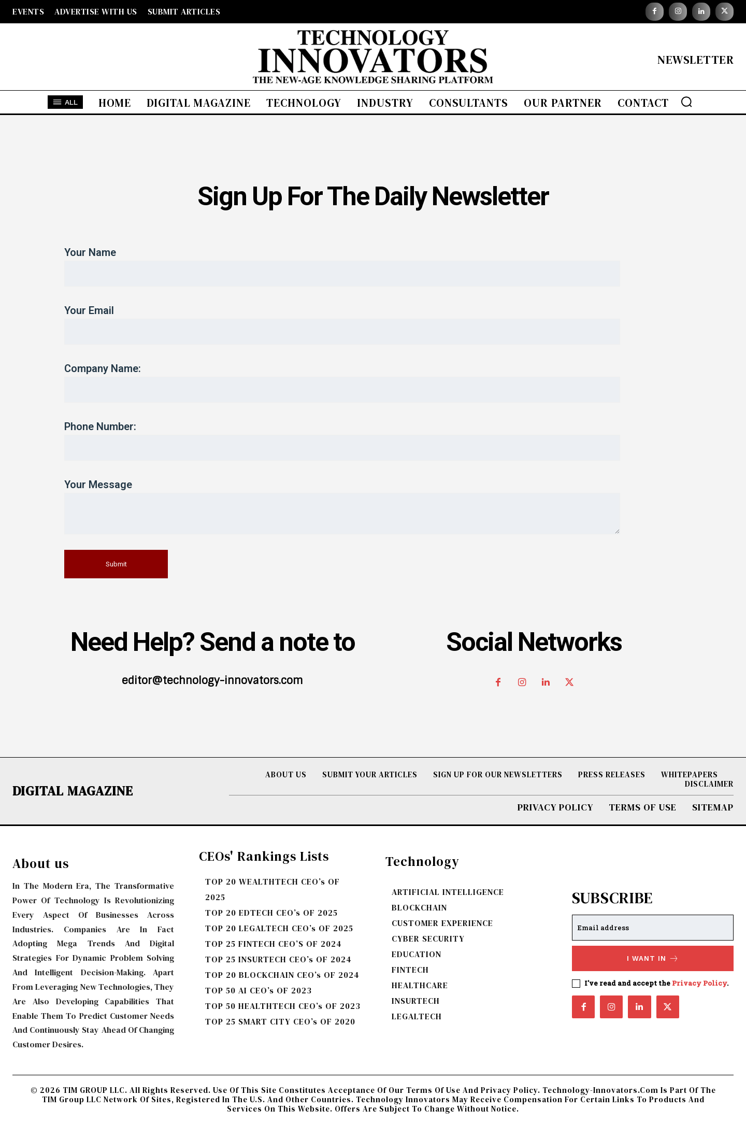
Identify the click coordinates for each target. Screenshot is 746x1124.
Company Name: (373, 382)
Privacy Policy (699, 983)
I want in (653, 958)
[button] (686, 101)
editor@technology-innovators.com (212, 680)
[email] (653, 928)
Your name (373, 266)
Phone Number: (373, 440)
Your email (373, 324)
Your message (373, 506)
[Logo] (373, 59)
